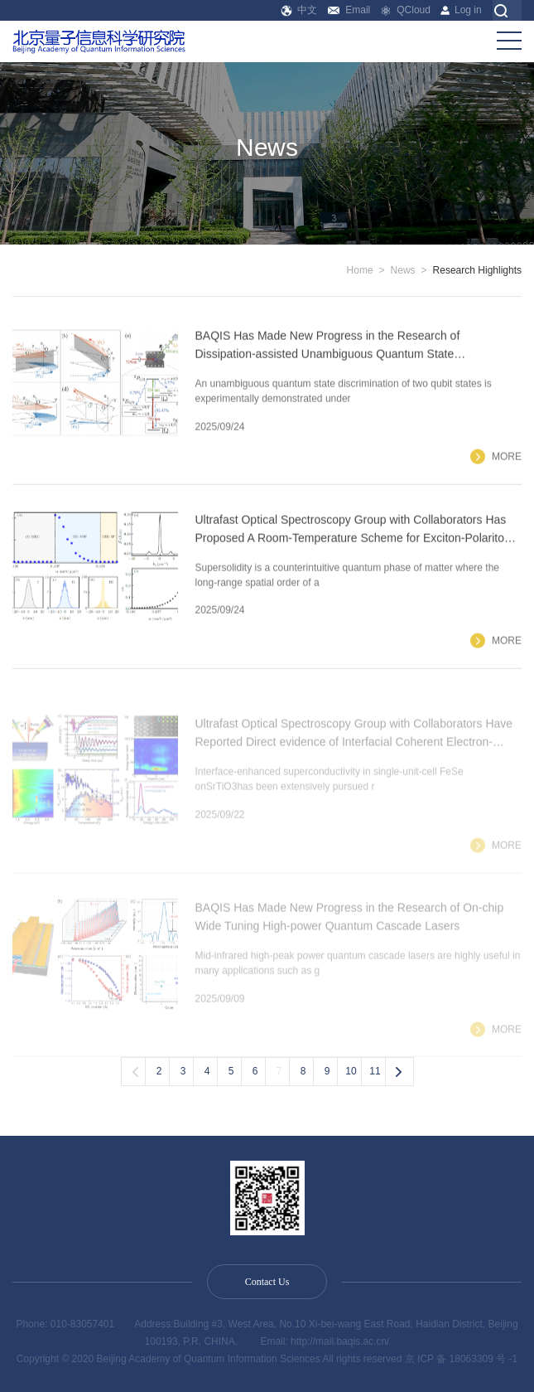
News (403, 270)
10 (350, 1071)
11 (374, 1071)
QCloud (406, 10)
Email (349, 10)
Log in (460, 10)
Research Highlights (477, 270)
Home (360, 270)
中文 (299, 10)
